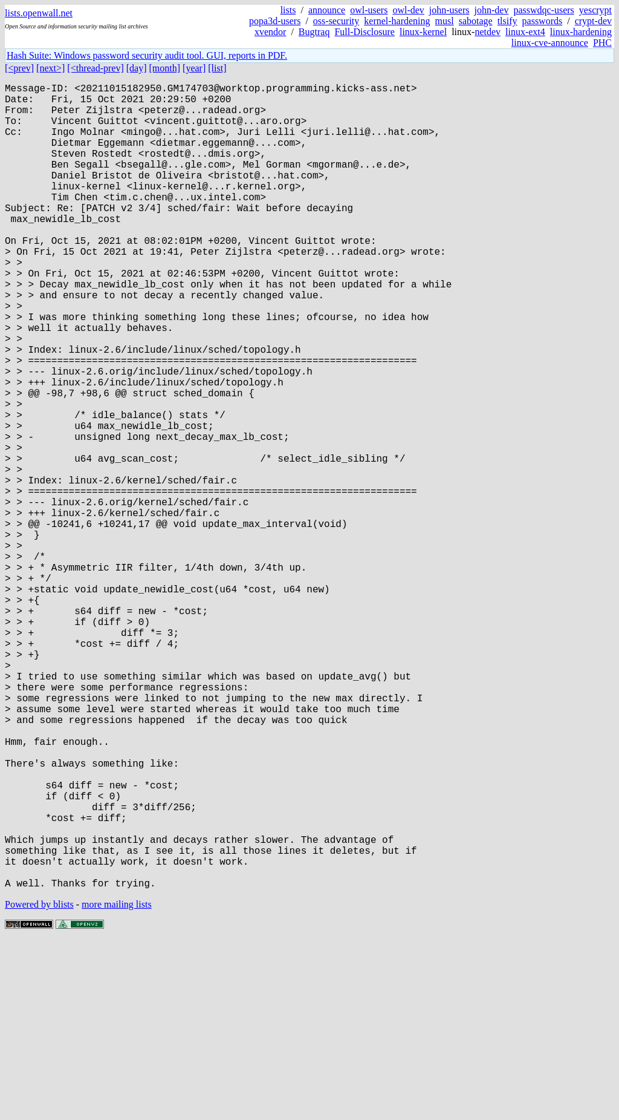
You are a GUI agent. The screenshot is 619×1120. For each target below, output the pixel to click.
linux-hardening (581, 32)
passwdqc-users (543, 10)
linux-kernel (423, 32)
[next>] (50, 68)
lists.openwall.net (39, 13)
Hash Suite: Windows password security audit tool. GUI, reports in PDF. (147, 55)
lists (288, 10)
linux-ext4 (525, 32)
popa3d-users (274, 21)
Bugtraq (314, 32)
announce (326, 10)
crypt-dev (593, 21)
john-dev (492, 10)
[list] (217, 68)
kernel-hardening (397, 21)
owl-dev (408, 10)
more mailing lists (117, 1083)
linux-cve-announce (549, 43)
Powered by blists (39, 1083)
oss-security (336, 21)
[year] (194, 68)
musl (444, 21)
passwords (542, 21)
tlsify (507, 21)
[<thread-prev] (95, 68)
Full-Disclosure (364, 32)
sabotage (476, 21)
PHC (602, 43)
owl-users (368, 10)
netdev (488, 32)
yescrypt (595, 10)
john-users (449, 10)
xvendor (270, 32)
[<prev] (19, 68)
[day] (136, 68)
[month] (165, 68)
